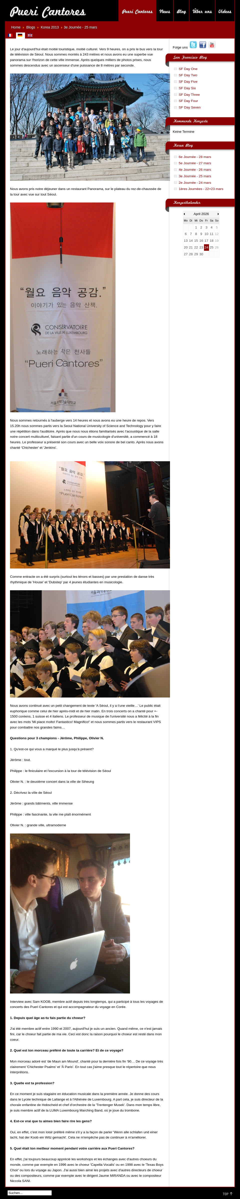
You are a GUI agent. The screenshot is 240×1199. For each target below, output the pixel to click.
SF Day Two (188, 75)
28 (191, 254)
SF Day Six (187, 88)
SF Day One (188, 69)
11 (212, 234)
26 (217, 247)
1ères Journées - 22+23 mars (201, 189)
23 (201, 247)
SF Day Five (188, 82)
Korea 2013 (50, 27)
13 (186, 240)
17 (206, 240)
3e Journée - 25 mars (195, 176)
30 (201, 254)
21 (191, 247)
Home (15, 27)
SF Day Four (188, 101)
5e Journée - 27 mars (195, 163)
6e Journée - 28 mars (195, 157)
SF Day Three (189, 94)
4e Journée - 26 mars (195, 170)
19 (217, 240)
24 (206, 247)
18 (212, 240)
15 (196, 240)
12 (217, 234)
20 (186, 247)
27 (186, 254)
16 (201, 240)
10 (206, 234)
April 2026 (201, 214)
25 (212, 247)
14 (191, 240)
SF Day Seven (190, 107)
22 (196, 247)
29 (196, 254)
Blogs (30, 27)
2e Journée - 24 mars (195, 182)
